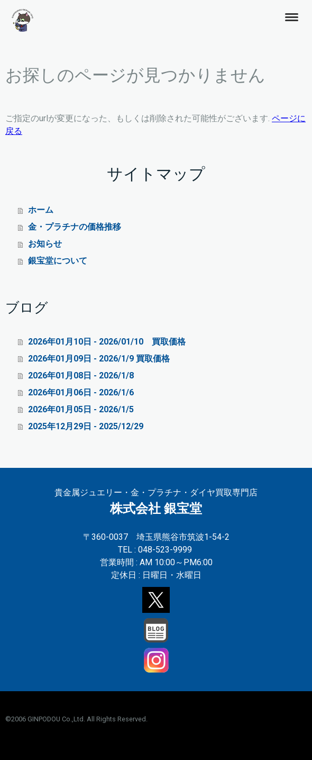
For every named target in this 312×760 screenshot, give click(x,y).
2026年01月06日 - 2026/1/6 (81, 392)
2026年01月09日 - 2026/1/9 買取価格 (99, 359)
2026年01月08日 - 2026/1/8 (81, 375)
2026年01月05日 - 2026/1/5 (81, 409)
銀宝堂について (57, 261)
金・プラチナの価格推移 (74, 227)
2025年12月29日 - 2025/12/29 (85, 426)
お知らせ (45, 244)
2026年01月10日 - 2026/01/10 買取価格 (107, 342)
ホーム (40, 210)
